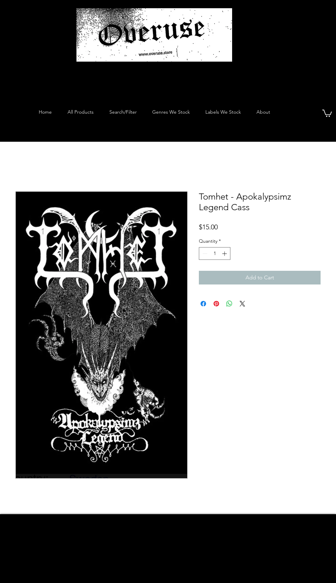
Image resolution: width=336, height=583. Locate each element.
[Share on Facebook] (203, 304)
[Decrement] (204, 253)
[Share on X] (242, 304)
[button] (327, 113)
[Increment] (225, 253)
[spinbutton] (214, 253)
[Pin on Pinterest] (216, 304)
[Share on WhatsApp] (229, 304)
